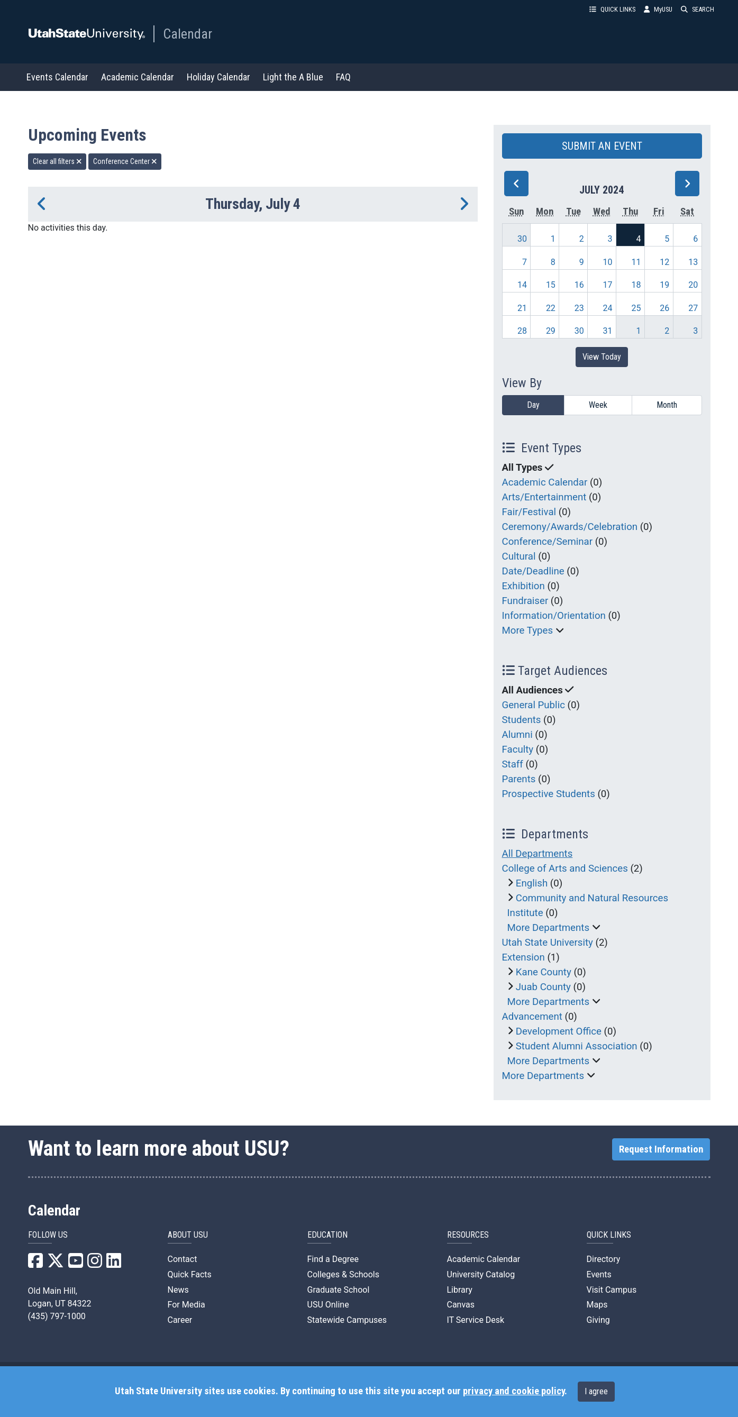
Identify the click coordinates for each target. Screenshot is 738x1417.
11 (636, 262)
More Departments (548, 928)
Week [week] (598, 405)
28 (522, 331)
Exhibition (523, 586)
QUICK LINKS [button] (612, 9)
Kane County (543, 972)
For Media (186, 1305)
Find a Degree (333, 1259)
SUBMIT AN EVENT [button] (602, 146)
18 (636, 285)
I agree (596, 1391)
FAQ (343, 77)
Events (599, 1274)
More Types (527, 630)
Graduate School (338, 1290)
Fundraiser (525, 601)
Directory (604, 1259)
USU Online (328, 1305)
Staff (512, 764)
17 (608, 285)
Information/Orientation (554, 615)
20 (693, 285)
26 (664, 308)
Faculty (518, 749)
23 (579, 308)
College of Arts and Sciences (565, 868)
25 (636, 308)
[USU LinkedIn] (113, 1264)
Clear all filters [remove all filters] (57, 161)
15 (550, 285)
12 (664, 262)
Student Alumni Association (576, 1046)
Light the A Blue (293, 77)
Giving (598, 1320)
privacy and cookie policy (513, 1391)
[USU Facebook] (35, 1264)
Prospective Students (548, 794)
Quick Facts (190, 1274)
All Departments (537, 854)
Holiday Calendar (218, 77)
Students (521, 720)
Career (180, 1320)
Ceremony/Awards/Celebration (570, 527)
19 (664, 285)
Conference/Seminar (547, 541)
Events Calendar (57, 77)
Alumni (517, 735)
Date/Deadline (533, 571)
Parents (519, 779)
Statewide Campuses (347, 1320)
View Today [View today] (601, 357)
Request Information (661, 1149)
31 (608, 331)
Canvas (461, 1305)
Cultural (519, 556)
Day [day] (533, 405)
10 (608, 262)
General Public (533, 705)
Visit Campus (612, 1290)
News (178, 1290)
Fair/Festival (529, 512)
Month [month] (667, 405)
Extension (523, 957)
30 (522, 239)
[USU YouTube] (75, 1264)
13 (693, 262)
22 (550, 308)
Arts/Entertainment (544, 497)
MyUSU (658, 9)
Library (459, 1290)
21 (522, 308)
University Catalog (481, 1274)
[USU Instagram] (94, 1264)
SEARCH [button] (697, 9)
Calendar (187, 34)
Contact (182, 1259)
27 (693, 308)
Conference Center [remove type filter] (125, 161)
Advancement (532, 1016)
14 (522, 285)
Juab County (543, 987)
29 (550, 331)
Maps (597, 1305)
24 (608, 308)
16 (579, 285)
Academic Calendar (137, 77)
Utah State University (547, 942)
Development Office (559, 1031)
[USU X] (55, 1264)
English (532, 883)
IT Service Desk (476, 1320)
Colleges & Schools (343, 1274)
